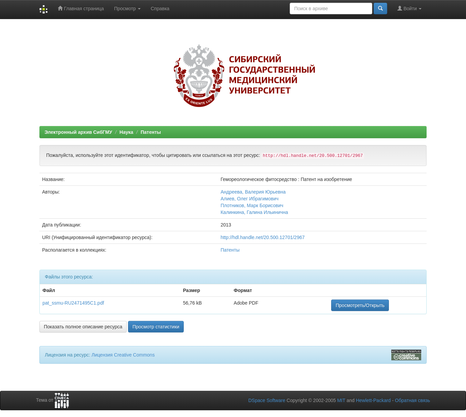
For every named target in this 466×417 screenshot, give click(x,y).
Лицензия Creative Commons (123, 355)
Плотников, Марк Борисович (251, 205)
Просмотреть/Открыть (360, 305)
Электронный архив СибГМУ (78, 132)
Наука (126, 132)
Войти (409, 8)
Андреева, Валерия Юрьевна (253, 192)
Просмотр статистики (155, 326)
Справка (160, 8)
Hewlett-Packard (373, 400)
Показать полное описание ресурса (83, 326)
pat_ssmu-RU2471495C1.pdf (73, 303)
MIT (341, 400)
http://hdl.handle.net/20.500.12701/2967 (262, 237)
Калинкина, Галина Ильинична (254, 212)
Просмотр (127, 8)
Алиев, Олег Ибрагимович (249, 198)
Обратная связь (412, 400)
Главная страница (81, 8)
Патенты (151, 132)
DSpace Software (266, 400)
